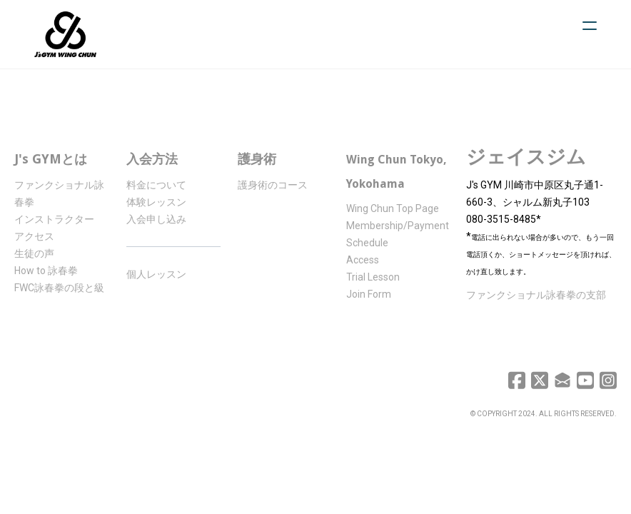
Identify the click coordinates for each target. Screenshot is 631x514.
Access (362, 260)
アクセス (34, 236)
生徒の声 (34, 253)
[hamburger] (589, 25)
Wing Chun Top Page (392, 208)
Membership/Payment (397, 225)
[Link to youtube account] (585, 380)
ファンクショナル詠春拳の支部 (536, 295)
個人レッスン (156, 274)
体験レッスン (156, 202)
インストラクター (54, 219)
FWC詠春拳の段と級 (59, 287)
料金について (156, 185)
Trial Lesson (373, 277)
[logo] (65, 34)
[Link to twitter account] (539, 380)
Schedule (367, 242)
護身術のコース (273, 185)
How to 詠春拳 (46, 270)
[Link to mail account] (562, 380)
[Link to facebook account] (516, 380)
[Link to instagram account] (608, 380)
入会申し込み (156, 219)
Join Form (368, 294)
